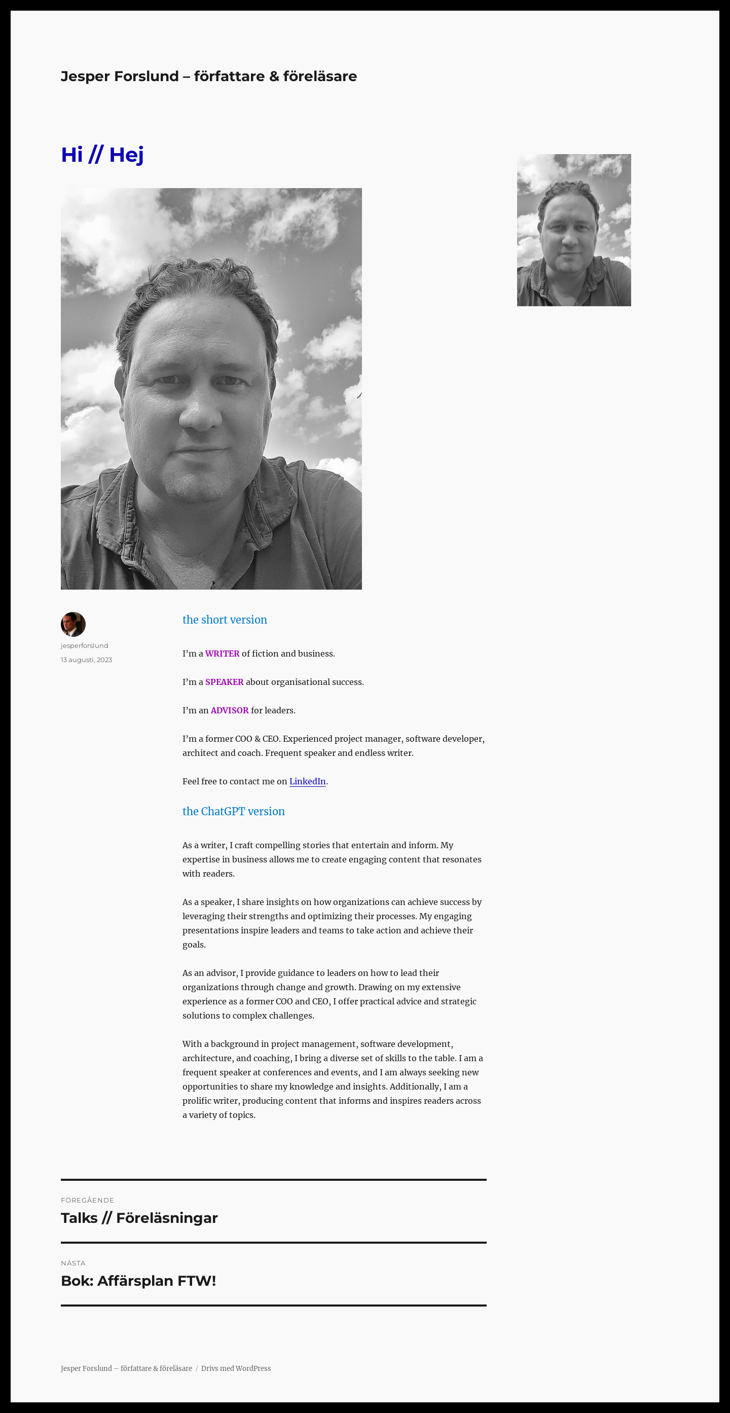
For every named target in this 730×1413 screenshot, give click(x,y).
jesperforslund (84, 645)
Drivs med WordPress (236, 1368)
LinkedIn (307, 781)
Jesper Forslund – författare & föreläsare (209, 76)
